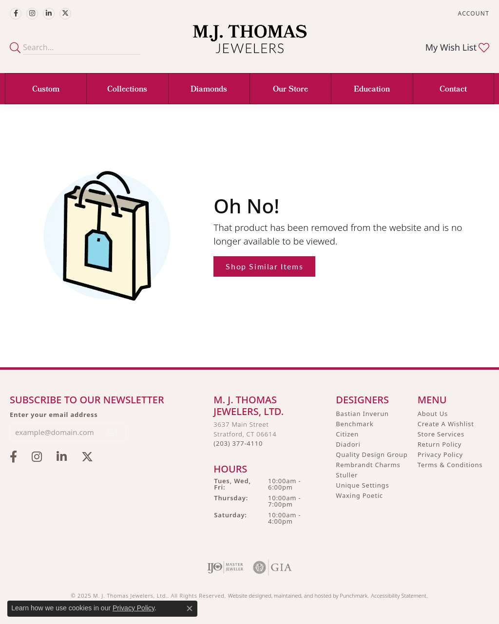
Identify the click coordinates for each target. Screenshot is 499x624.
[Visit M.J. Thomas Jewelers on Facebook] (15, 13)
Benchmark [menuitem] (354, 423)
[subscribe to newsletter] (112, 431)
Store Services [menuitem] (441, 434)
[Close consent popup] (189, 608)
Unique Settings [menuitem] (362, 485)
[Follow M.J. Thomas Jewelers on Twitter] (65, 13)
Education (372, 89)
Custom (45, 89)
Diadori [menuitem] (348, 444)
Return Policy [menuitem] (440, 444)
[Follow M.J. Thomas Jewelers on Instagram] (32, 13)
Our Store (290, 89)
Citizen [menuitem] (347, 434)
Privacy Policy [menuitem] (440, 454)
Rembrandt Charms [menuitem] (368, 464)
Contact (453, 89)
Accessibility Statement (398, 595)
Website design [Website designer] (246, 595)
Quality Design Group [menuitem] (371, 454)
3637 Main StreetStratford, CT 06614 (244, 434)
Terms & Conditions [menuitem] (450, 464)
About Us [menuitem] (433, 413)
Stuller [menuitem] (347, 475)
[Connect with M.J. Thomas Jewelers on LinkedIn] (49, 13)
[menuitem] (225, 567)
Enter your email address (54, 414)
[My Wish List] (457, 47)
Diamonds (209, 89)
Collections (127, 89)
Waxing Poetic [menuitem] (359, 495)
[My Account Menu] (473, 13)
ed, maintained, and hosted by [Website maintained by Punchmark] (302, 595)
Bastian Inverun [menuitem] (362, 413)
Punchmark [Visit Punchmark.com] (353, 595)
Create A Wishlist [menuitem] (446, 423)
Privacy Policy (133, 608)
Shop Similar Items (264, 266)
